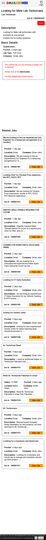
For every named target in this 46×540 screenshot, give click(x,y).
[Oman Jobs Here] (17, 4)
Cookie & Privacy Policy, (10, 538)
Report (41, 23)
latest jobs (25, 72)
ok (36, 538)
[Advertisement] (23, 103)
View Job (36, 167)
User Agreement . (28, 538)
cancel (41, 538)
